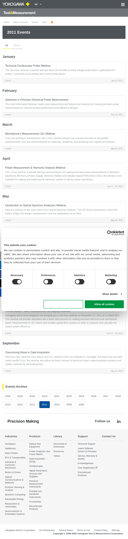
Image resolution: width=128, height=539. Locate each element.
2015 (7, 404)
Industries (11, 436)
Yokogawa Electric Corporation (20, 530)
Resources (59, 451)
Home (6, 22)
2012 (32, 404)
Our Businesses (47, 530)
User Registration (86, 467)
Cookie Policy (101, 530)
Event (17, 45)
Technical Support (86, 444)
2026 (7, 396)
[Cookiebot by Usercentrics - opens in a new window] (109, 232)
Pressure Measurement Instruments (36, 484)
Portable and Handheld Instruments (35, 494)
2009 (69, 404)
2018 (93, 396)
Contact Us (109, 436)
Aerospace (10, 444)
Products (34, 436)
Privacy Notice (66, 530)
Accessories (35, 501)
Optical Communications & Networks (14, 480)
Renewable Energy (14, 499)
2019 (81, 396)
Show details (110, 294)
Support (83, 436)
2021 (57, 396)
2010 (57, 404)
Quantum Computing (15, 494)
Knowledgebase (86, 463)
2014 (20, 404)
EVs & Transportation (15, 457)
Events (35, 22)
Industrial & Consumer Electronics (10, 465)
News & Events (20, 22)
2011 (44, 22)
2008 (81, 404)
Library (58, 436)
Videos (57, 456)
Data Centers (11, 453)
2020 (69, 396)
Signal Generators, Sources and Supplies (38, 473)
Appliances (10, 448)
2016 (118, 396)
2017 (105, 396)
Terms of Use (83, 530)
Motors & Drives (13, 472)
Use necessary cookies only (63, 304)
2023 (44, 396)
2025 (20, 396)
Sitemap (116, 530)
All (6, 45)
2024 (32, 396)
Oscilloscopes (36, 466)
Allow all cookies (104, 304)
